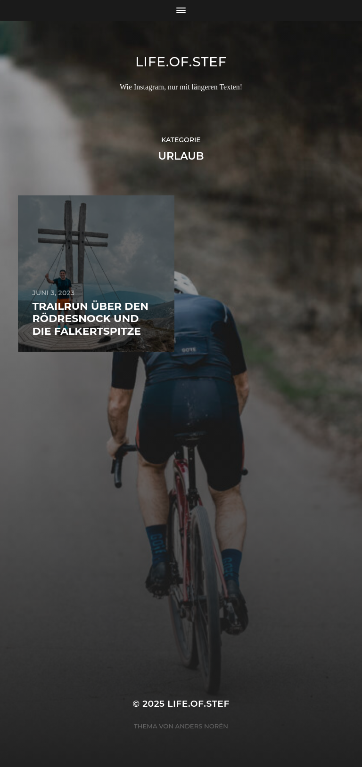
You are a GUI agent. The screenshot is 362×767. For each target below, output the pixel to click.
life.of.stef (181, 62)
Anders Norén (201, 726)
